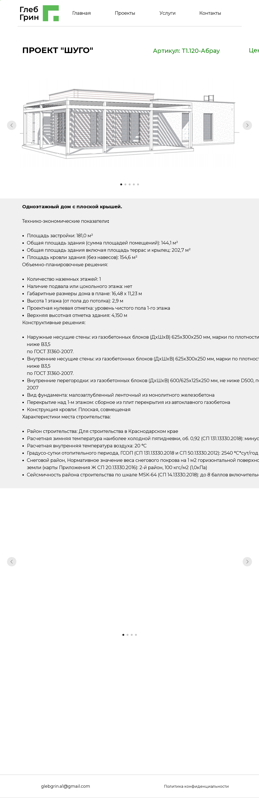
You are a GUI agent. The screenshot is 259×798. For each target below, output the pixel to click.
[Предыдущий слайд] (11, 125)
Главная (81, 13)
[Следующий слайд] (247, 125)
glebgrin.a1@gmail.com (65, 786)
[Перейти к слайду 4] (134, 184)
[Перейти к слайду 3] (130, 184)
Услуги (168, 13)
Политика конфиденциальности (196, 786)
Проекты (125, 13)
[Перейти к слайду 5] (138, 184)
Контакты (210, 13)
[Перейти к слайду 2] (125, 184)
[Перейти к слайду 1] (121, 184)
